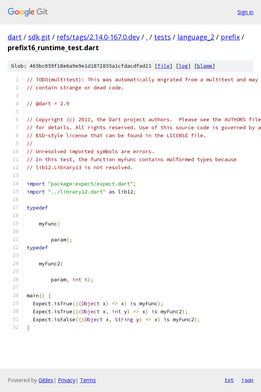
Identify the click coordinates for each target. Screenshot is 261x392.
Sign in (245, 12)
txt (229, 379)
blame (204, 66)
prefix (230, 36)
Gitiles (45, 380)
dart (15, 36)
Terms (88, 380)
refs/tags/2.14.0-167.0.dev (98, 36)
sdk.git (39, 36)
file (164, 66)
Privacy (66, 380)
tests (162, 36)
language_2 (195, 36)
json (247, 379)
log (183, 66)
